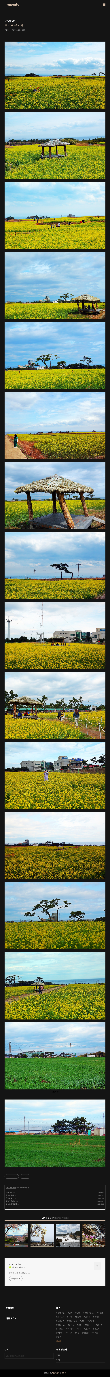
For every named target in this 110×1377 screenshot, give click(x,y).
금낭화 (87, 1328)
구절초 (60, 1328)
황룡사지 (89, 1324)
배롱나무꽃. (89, 1312)
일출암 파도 (10, 1198)
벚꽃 (59, 1336)
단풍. (78, 1312)
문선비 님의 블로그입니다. (19, 1273)
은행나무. (61, 1312)
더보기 (58, 1341)
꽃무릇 (87, 1316)
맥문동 (60, 1332)
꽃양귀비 (60, 1320)
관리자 (64, 1373)
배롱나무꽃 (72, 1320)
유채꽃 (71, 1324)
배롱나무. (61, 1324)
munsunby (12, 4)
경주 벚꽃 (9, 1192)
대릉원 (86, 1332)
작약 (70, 1316)
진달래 (91, 1320)
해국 (79, 1328)
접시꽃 (69, 1332)
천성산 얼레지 (10, 1201)
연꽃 (70, 1312)
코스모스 (60, 1316)
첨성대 (78, 1316)
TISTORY (55, 1373)
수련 (77, 1332)
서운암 (100, 1312)
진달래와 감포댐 (11, 1204)
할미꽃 (99, 1324)
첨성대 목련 (10, 1195)
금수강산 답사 (11, 1187)
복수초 (95, 1332)
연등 (83, 1320)
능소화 (97, 1328)
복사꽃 (97, 1316)
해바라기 (70, 1328)
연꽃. (80, 1324)
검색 (51, 1356)
